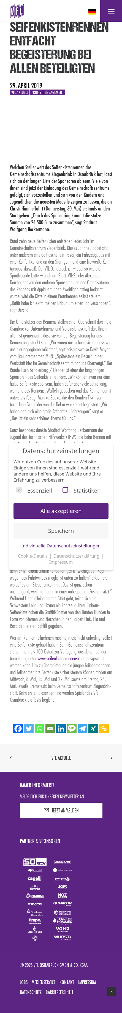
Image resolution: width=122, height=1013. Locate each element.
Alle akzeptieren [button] (61, 511)
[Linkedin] (61, 728)
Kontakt (66, 982)
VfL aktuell (61, 758)
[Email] (50, 728)
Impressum (87, 982)
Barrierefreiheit (59, 992)
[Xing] (93, 728)
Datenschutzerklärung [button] (77, 556)
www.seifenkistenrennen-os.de (61, 658)
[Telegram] (82, 728)
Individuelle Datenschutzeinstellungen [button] (61, 546)
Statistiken (82, 490)
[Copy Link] (104, 728)
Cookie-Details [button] (33, 556)
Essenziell (34, 490)
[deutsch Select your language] (92, 11)
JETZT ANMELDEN (61, 810)
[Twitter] (29, 728)
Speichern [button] (61, 530)
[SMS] (72, 728)
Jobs (24, 982)
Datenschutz (31, 992)
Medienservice (43, 982)
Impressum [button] (61, 562)
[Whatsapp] (39, 728)
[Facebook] (18, 728)
